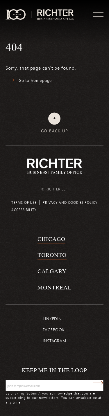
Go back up (54, 131)
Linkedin (52, 318)
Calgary (51, 271)
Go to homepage (35, 80)
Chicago (51, 239)
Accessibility (24, 209)
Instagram (54, 340)
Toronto (51, 255)
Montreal (54, 287)
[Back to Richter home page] (55, 166)
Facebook (54, 329)
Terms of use (24, 202)
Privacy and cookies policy (70, 202)
